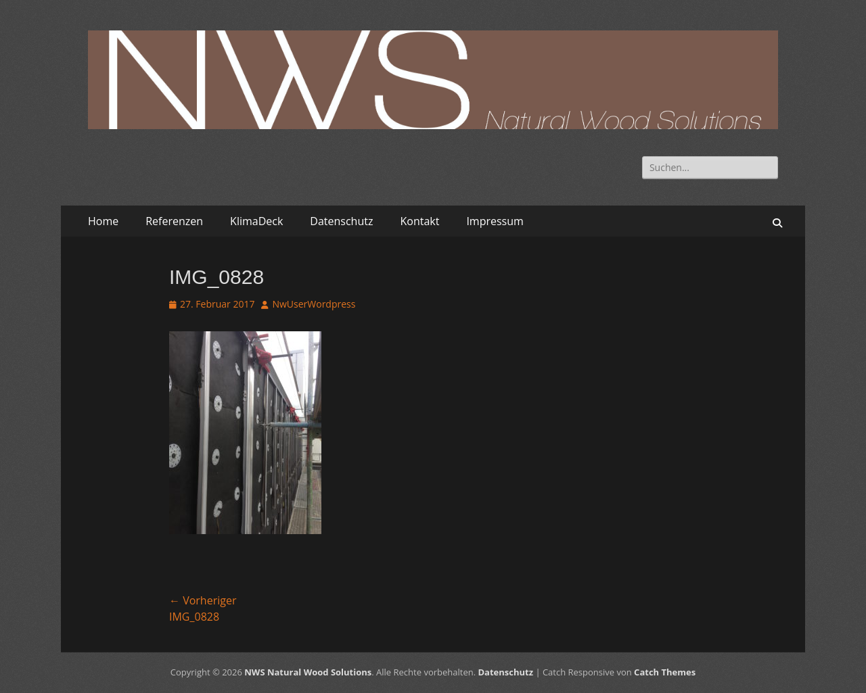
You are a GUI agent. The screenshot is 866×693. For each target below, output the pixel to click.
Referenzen (174, 221)
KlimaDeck (256, 221)
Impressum (494, 221)
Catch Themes (665, 672)
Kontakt (419, 221)
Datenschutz (341, 221)
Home (103, 221)
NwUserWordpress (313, 303)
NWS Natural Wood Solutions (307, 672)
